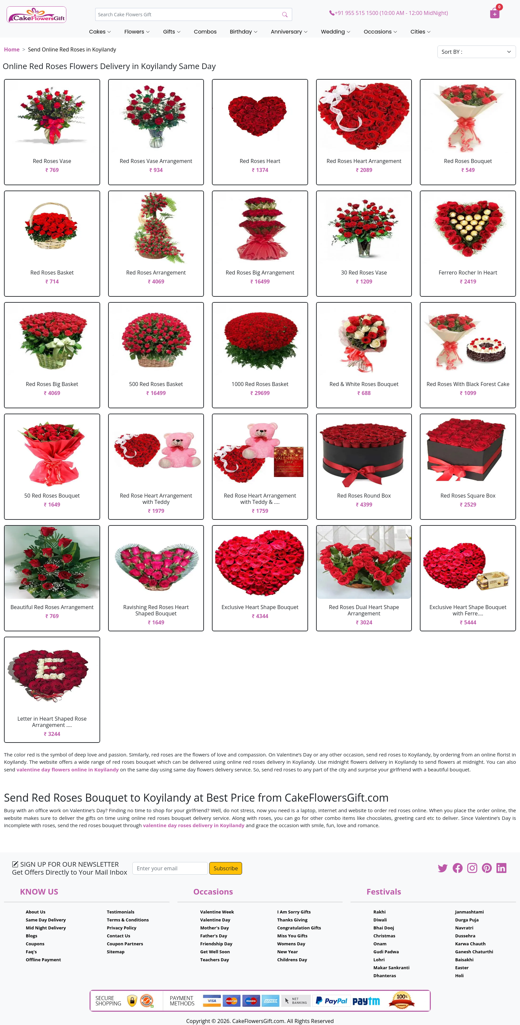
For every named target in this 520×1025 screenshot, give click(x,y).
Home (12, 49)
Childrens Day (292, 960)
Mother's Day (214, 928)
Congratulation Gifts (299, 928)
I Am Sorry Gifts (294, 912)
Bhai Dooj (383, 928)
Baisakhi (464, 960)
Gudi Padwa (386, 952)
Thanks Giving (292, 920)
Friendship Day (216, 944)
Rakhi (379, 912)
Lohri (379, 960)
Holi (459, 976)
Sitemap (115, 952)
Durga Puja (467, 920)
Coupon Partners (125, 944)
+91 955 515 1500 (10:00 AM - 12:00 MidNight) (388, 13)
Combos (205, 32)
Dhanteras (384, 976)
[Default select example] (476, 51)
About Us (35, 912)
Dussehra (465, 936)
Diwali (380, 920)
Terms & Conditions (128, 920)
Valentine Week (217, 912)
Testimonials (120, 912)
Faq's (31, 952)
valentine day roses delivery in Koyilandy (193, 825)
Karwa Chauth (470, 944)
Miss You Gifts (292, 936)
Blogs (31, 936)
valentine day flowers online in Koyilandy (68, 769)
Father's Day (213, 936)
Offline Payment (43, 960)
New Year (287, 952)
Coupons (35, 944)
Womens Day (291, 944)
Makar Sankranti (391, 968)
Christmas (384, 936)
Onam (380, 944)
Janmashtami (469, 912)
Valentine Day (215, 920)
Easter (462, 968)
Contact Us (118, 936)
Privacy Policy (121, 928)
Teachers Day (214, 960)
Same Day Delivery (46, 920)
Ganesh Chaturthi (474, 952)
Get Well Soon (215, 952)
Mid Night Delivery (46, 928)
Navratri (464, 928)
